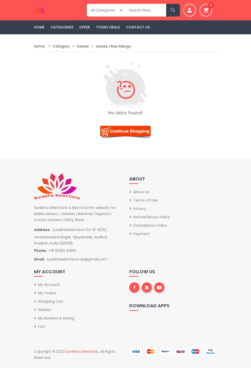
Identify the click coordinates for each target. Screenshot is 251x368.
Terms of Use (145, 200)
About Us (141, 191)
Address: (42, 229)
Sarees (83, 46)
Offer (84, 27)
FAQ (41, 326)
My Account (48, 284)
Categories (62, 27)
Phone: (40, 250)
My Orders (47, 293)
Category (61, 46)
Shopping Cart (51, 301)
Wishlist (44, 309)
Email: (39, 259)
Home (39, 27)
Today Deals (108, 27)
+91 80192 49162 (62, 250)
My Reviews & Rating (56, 318)
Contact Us (138, 27)
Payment (141, 233)
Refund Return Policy (151, 217)
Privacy (139, 208)
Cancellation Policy (150, 225)
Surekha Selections (82, 351)
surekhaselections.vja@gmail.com (77, 259)
